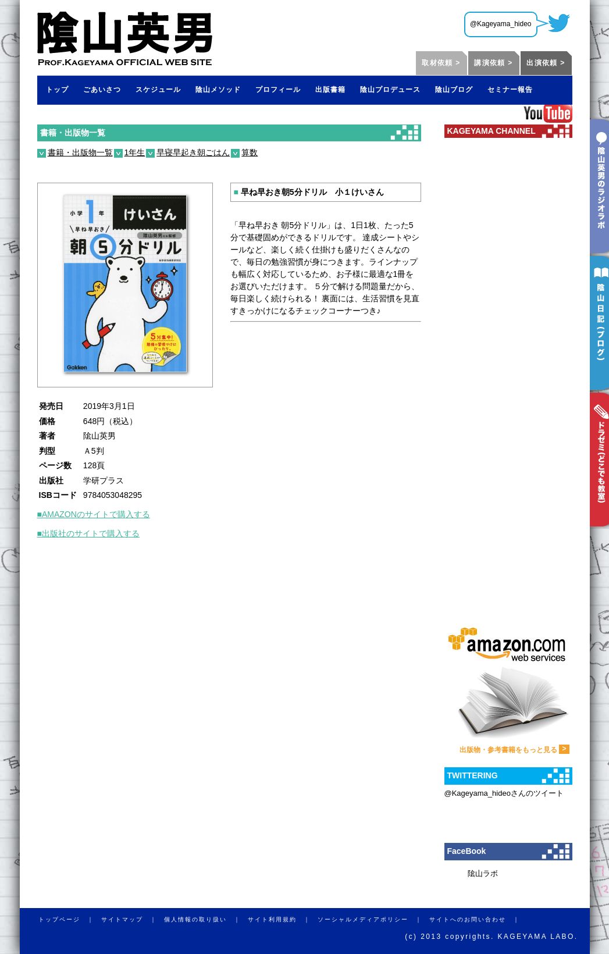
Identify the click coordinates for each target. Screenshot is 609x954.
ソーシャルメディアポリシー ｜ (373, 919)
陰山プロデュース (390, 90)
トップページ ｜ (69, 919)
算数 (249, 152)
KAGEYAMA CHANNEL (491, 131)
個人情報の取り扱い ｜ (206, 919)
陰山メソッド (218, 90)
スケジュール (158, 90)
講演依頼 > (493, 63)
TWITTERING (472, 775)
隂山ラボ (483, 873)
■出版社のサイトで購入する (88, 533)
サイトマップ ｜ (132, 919)
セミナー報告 (510, 90)
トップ (57, 90)
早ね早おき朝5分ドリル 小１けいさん (309, 192)
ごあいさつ (102, 90)
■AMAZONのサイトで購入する (93, 514)
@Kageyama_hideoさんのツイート (504, 793)
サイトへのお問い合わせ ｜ (478, 919)
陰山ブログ (454, 90)
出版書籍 (330, 90)
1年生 (134, 152)
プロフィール (278, 90)
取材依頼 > (441, 63)
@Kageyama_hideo (501, 24)
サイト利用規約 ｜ (283, 919)
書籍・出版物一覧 (72, 132)
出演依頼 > (545, 63)
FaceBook (466, 851)
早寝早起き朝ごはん (193, 152)
